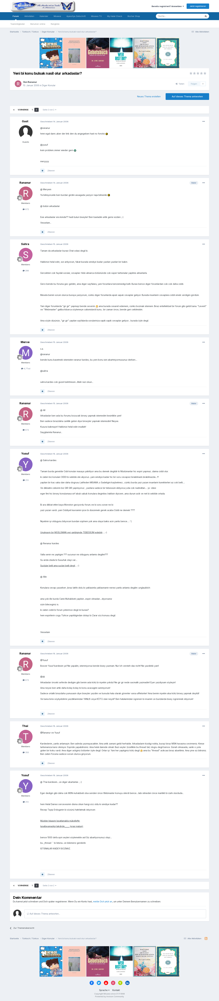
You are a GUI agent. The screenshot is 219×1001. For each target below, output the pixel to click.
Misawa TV (96, 16)
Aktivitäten (29, 16)
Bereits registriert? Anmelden (168, 6)
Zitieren (51, 170)
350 (26, 752)
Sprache (104, 990)
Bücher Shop (134, 16)
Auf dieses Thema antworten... (43, 913)
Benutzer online (37, 24)
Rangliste (55, 24)
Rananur (32, 82)
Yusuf (25, 453)
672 (26, 209)
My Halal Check (114, 16)
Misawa (57, 16)
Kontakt (116, 990)
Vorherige (23, 110)
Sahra (25, 244)
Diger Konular (49, 85)
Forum (16, 17)
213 (26, 480)
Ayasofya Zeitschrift (76, 16)
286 (26, 270)
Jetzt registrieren (198, 6)
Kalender (44, 16)
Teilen (180, 84)
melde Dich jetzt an (102, 901)
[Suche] (169, 16)
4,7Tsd (25, 368)
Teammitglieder (17, 24)
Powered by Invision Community (109, 996)
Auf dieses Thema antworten (187, 96)
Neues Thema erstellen (149, 96)
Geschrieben (54, 121)
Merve (25, 342)
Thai (25, 726)
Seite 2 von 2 (49, 110)
